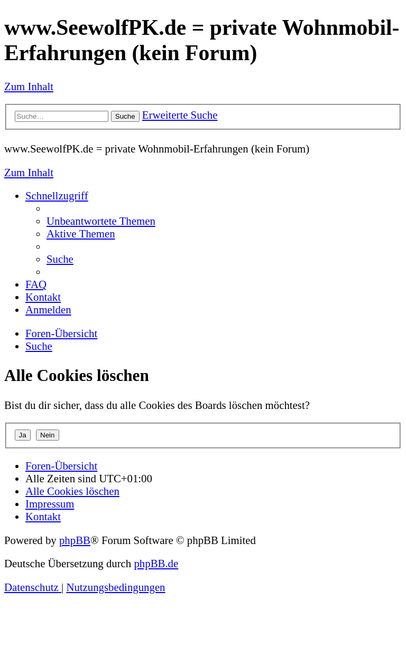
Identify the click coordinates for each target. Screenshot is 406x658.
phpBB (74, 540)
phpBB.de (156, 563)
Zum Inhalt (28, 86)
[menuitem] (101, 221)
